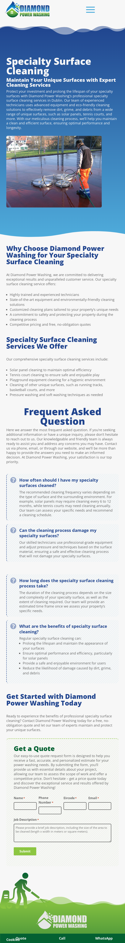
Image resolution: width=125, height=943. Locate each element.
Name (19, 798)
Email (93, 798)
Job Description (26, 819)
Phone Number (46, 800)
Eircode (70, 798)
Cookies (13, 939)
